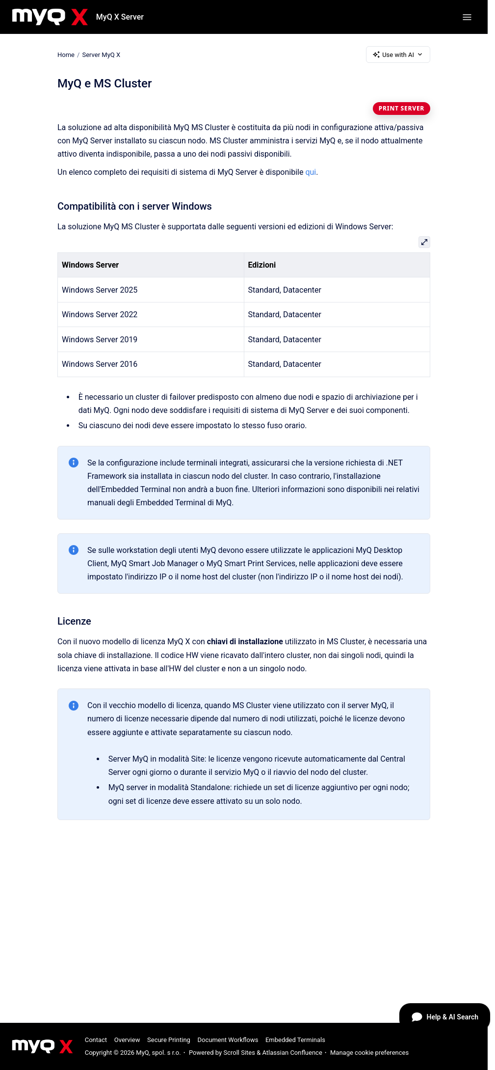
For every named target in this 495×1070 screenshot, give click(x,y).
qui (310, 172)
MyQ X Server (120, 17)
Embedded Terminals (295, 1039)
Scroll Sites (239, 1052)
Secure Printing (168, 1039)
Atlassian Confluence (292, 1052)
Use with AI (398, 54)
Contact (96, 1039)
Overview (127, 1039)
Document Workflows (227, 1039)
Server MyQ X (101, 54)
